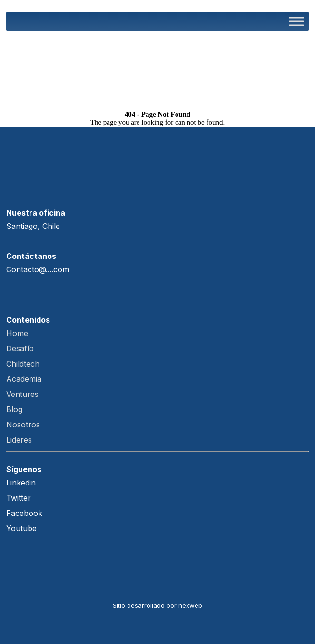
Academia (27, 379)
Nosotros (23, 424)
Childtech (24, 363)
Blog (14, 409)
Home (18, 333)
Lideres (19, 440)
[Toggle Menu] (296, 21)
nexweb (190, 605)
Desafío (21, 348)
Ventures (26, 394)
